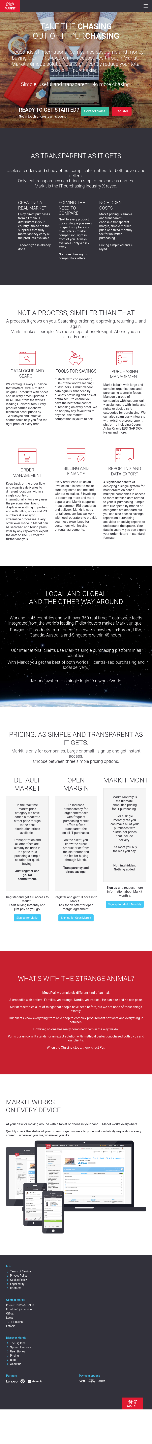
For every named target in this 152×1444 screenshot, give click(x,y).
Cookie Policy (16, 1279)
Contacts (13, 1288)
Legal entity (15, 1284)
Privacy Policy (16, 1275)
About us (13, 1364)
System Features (18, 1347)
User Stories (15, 1351)
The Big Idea (15, 1343)
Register (121, 111)
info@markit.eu (24, 1309)
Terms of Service (18, 1271)
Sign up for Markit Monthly (124, 904)
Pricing (12, 1355)
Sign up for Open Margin (76, 917)
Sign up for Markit (27, 917)
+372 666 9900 (24, 1305)
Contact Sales (95, 111)
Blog (11, 1359)
